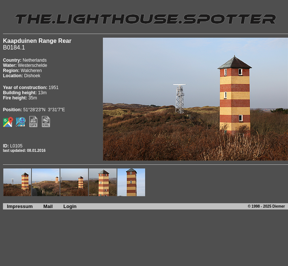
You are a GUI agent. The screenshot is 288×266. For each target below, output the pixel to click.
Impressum (18, 206)
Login (69, 206)
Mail (48, 206)
